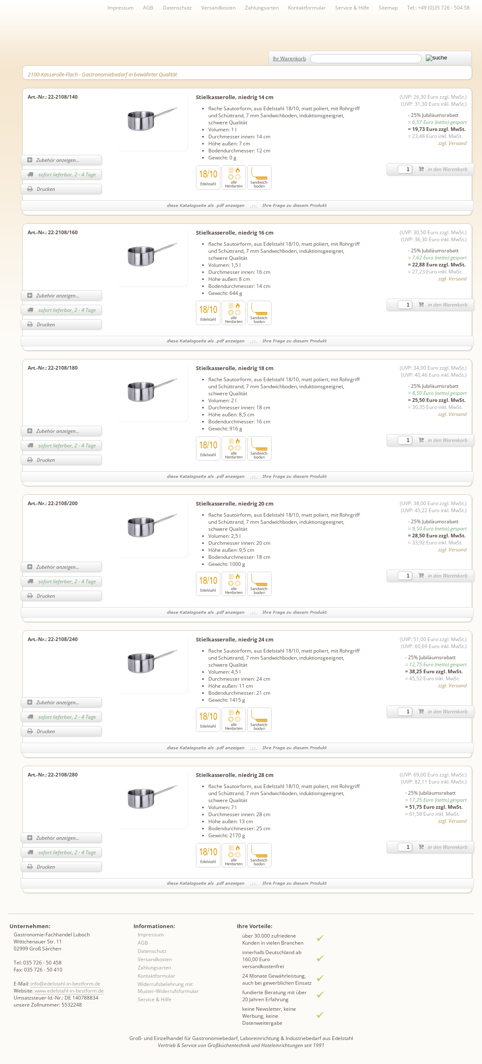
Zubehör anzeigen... (53, 160)
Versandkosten (218, 7)
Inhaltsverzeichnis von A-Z (103, 21)
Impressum (120, 7)
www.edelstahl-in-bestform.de (69, 990)
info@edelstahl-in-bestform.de (65, 983)
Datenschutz (177, 7)
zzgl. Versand (452, 143)
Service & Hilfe (352, 7)
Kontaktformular (307, 7)
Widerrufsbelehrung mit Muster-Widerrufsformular (168, 988)
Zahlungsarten (262, 7)
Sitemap (388, 7)
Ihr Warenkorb (289, 58)
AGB (148, 7)
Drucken (41, 188)
